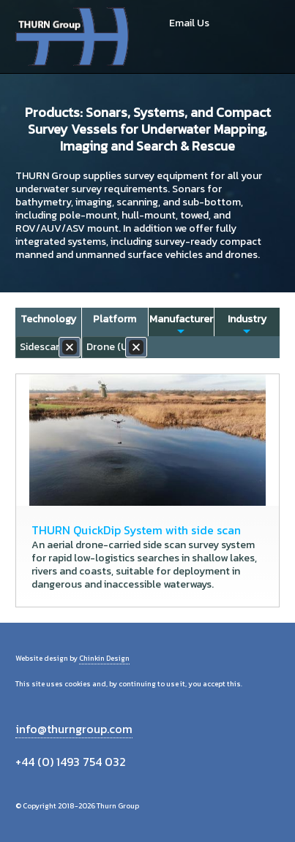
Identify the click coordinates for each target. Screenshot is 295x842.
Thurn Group (73, 36)
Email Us (189, 23)
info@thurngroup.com (73, 728)
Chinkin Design (104, 658)
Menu (263, 36)
